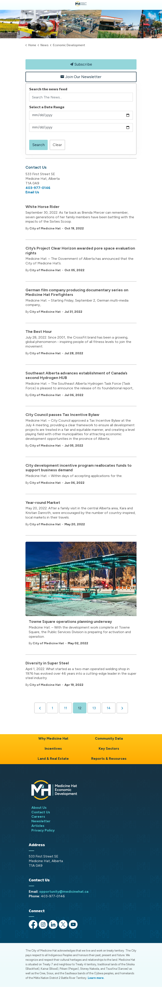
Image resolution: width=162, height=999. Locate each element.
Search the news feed (48, 89)
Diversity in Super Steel (47, 663)
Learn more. (96, 978)
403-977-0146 (37, 188)
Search (38, 144)
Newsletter (41, 821)
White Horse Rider (42, 206)
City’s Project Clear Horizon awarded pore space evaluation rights (80, 250)
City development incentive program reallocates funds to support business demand (78, 468)
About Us (39, 807)
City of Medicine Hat (45, 228)
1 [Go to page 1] (52, 708)
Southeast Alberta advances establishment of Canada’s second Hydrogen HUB (76, 375)
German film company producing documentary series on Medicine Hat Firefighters (76, 292)
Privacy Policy (43, 830)
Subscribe (81, 64)
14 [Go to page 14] (109, 708)
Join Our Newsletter (81, 77)
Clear (57, 144)
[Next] (122, 707)
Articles (37, 826)
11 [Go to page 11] (65, 708)
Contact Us (40, 812)
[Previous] (40, 707)
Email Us (32, 192)
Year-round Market (42, 502)
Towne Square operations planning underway (70, 621)
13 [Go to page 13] (94, 708)
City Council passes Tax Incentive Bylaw (62, 414)
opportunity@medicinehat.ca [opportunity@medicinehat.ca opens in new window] (63, 891)
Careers (38, 816)
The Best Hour (38, 331)
